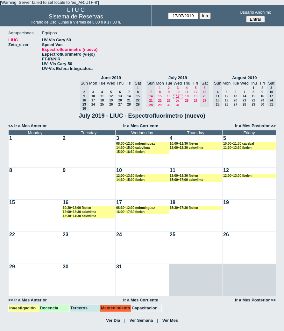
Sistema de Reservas (76, 16)
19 (111, 100)
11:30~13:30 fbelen (237, 147)
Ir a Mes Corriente (140, 125)
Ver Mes (170, 320)
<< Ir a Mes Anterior (27, 125)
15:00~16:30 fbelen (130, 152)
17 (93, 100)
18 (102, 100)
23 (168, 100)
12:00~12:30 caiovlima (186, 147)
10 (93, 96)
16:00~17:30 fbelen (130, 212)
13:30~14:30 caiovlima (79, 216)
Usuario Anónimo (255, 12)
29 (159, 105)
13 (120, 96)
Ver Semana (141, 320)
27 (120, 104)
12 (111, 96)
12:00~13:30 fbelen (130, 175)
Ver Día (113, 320)
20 (120, 100)
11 (102, 96)
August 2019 (244, 77)
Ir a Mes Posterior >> (255, 125)
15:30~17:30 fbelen (184, 208)
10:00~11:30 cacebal (238, 143)
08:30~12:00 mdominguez (135, 143)
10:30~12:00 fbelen (77, 208)
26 (111, 104)
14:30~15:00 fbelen (130, 180)
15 (159, 96)
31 (178, 105)
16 (168, 96)
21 (129, 100)
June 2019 (111, 77)
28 (129, 104)
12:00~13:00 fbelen (237, 175)
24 (93, 104)
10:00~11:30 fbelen (184, 143)
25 (102, 104)
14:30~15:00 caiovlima (133, 147)
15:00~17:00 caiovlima (186, 180)
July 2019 (177, 77)
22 (159, 100)
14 (129, 96)
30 (168, 105)
